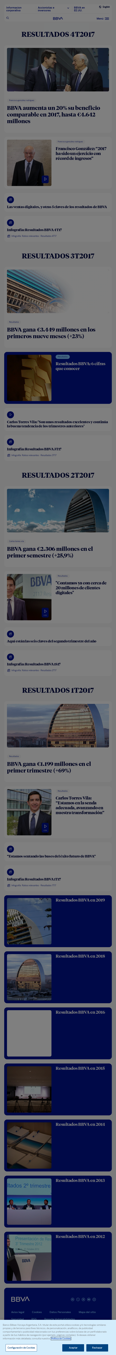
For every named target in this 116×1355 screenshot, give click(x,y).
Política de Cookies (61, 1338)
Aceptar (73, 1347)
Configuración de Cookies (21, 1347)
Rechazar (97, 1347)
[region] (58, 1337)
